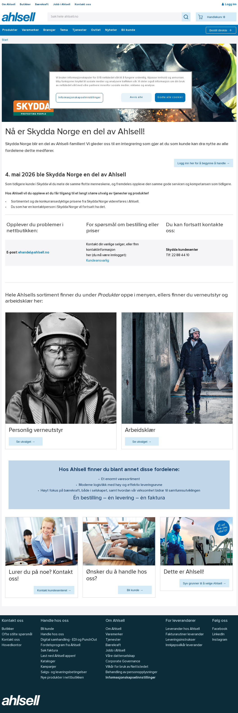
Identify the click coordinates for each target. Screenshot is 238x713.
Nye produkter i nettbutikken (62, 677)
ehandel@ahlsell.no (33, 252)
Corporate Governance (123, 661)
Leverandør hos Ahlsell (183, 629)
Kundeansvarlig (97, 260)
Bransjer (49, 30)
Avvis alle (136, 97)
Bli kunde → (135, 590)
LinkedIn (218, 634)
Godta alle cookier (170, 97)
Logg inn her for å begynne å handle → (203, 163)
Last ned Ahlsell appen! (58, 656)
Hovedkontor (12, 645)
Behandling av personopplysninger (131, 672)
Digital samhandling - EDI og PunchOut (69, 639)
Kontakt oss (83, 4)
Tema (64, 30)
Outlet (96, 30)
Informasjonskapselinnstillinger (130, 677)
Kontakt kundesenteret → (54, 590)
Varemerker (30, 30)
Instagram (219, 639)
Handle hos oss (52, 634)
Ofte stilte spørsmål (17, 634)
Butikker (25, 4)
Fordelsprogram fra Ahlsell (60, 645)
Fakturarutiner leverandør (185, 634)
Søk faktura (49, 650)
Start (5, 40)
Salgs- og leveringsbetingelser (64, 672)
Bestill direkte (221, 30)
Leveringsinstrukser (180, 639)
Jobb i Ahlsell (61, 4)
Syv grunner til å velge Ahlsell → (204, 583)
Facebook (219, 629)
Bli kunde (128, 30)
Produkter (9, 30)
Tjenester (79, 30)
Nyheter (111, 30)
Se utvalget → (25, 441)
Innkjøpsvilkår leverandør (184, 645)
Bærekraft (42, 4)
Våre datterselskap (120, 656)
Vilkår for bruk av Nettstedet (127, 666)
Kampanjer (48, 666)
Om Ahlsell (8, 4)
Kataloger (48, 661)
